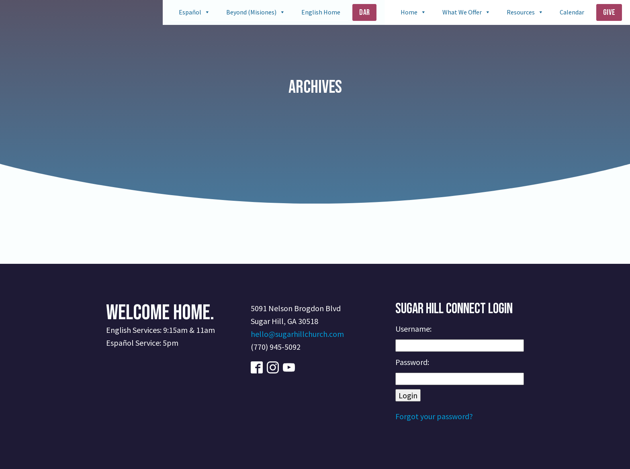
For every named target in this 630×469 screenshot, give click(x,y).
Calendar (572, 12)
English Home (320, 12)
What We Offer (462, 12)
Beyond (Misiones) (251, 12)
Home (409, 12)
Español (190, 12)
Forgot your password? (434, 416)
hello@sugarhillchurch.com (297, 334)
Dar (364, 12)
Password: (412, 362)
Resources (521, 12)
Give (609, 12)
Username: (413, 329)
